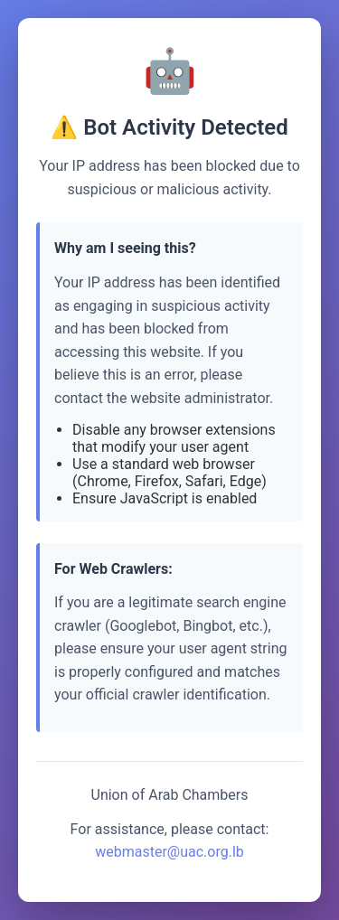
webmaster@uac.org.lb (169, 851)
